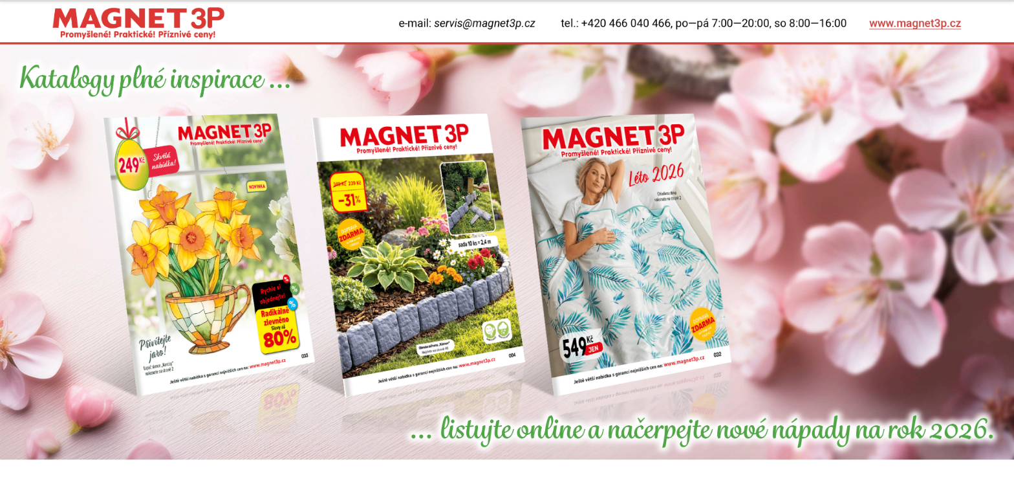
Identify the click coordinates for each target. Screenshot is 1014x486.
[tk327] (625, 255)
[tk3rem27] (209, 255)
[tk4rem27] (418, 255)
